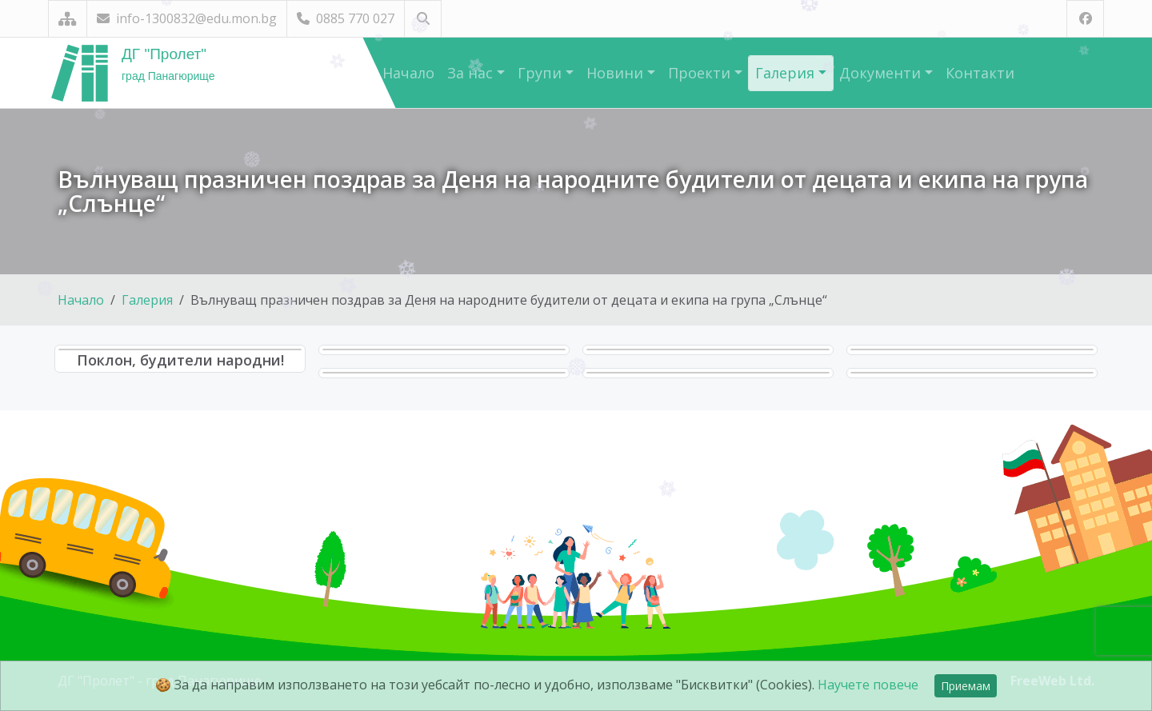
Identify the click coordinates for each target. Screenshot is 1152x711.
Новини (616, 72)
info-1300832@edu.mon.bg (187, 18)
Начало (408, 72)
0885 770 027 (345, 18)
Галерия (786, 72)
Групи (542, 72)
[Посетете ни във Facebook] (1085, 19)
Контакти (980, 72)
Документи (882, 72)
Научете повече (868, 684)
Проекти (701, 72)
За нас (472, 72)
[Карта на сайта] (67, 19)
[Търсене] (423, 19)
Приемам (965, 685)
